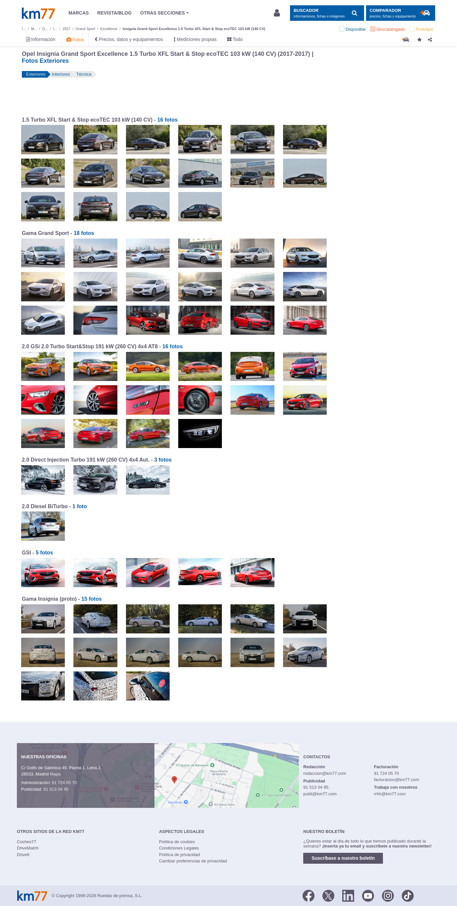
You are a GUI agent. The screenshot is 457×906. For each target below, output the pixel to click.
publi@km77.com (320, 793)
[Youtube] (368, 895)
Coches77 (26, 841)
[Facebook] (308, 895)
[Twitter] (328, 895)
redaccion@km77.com (324, 773)
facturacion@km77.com (396, 779)
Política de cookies (177, 841)
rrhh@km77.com (390, 793)
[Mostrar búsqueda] (327, 13)
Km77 (38, 13)
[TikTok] (408, 895)
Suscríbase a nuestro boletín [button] (343, 858)
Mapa (55, 774)
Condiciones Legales (179, 848)
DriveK (23, 854)
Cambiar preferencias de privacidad (193, 860)
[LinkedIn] (348, 895)
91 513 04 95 (55, 789)
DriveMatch (28, 848)
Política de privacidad (179, 854)
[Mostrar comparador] (400, 13)
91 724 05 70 (64, 782)
